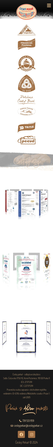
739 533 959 (28, 421)
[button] (48, 5)
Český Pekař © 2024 (26, 442)
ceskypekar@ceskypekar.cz (28, 426)
